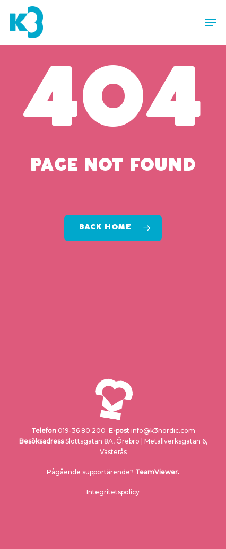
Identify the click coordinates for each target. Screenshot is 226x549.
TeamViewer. (157, 472)
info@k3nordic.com (163, 431)
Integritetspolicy (113, 492)
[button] (210, 22)
